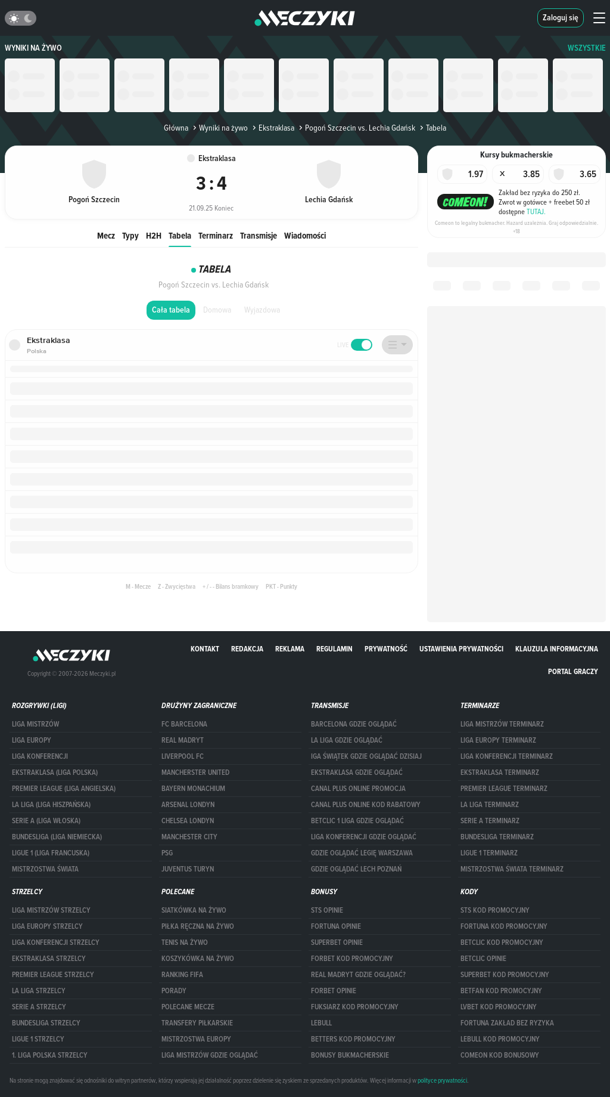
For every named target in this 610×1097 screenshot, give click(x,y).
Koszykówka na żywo (197, 958)
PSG (167, 853)
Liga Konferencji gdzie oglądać (363, 837)
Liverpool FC (182, 756)
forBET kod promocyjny (352, 958)
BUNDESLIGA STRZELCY (46, 1023)
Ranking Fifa (182, 974)
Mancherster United (195, 772)
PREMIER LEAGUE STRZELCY (53, 974)
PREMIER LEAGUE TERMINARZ (503, 788)
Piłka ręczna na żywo (197, 926)
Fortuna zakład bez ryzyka (507, 1023)
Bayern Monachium (193, 788)
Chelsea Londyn (187, 821)
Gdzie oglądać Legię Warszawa (362, 853)
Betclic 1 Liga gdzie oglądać (357, 821)
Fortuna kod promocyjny (503, 926)
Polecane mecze (187, 1007)
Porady (173, 991)
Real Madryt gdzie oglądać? (358, 974)
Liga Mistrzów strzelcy (51, 910)
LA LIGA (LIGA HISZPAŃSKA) (51, 804)
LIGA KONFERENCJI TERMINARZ (506, 756)
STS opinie (327, 910)
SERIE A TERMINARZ (489, 821)
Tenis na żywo (184, 942)
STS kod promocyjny (495, 910)
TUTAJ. (536, 211)
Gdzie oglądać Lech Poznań (356, 869)
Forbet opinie (333, 991)
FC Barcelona (184, 724)
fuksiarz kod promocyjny (355, 1007)
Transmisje (258, 235)
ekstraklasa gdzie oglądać (357, 772)
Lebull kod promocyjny (500, 1039)
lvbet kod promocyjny (498, 1007)
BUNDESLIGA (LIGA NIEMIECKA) (57, 837)
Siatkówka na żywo (193, 910)
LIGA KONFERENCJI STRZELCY (55, 942)
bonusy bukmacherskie (350, 1055)
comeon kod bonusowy (499, 1055)
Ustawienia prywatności (461, 648)
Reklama (289, 648)
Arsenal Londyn (187, 804)
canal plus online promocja (358, 788)
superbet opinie (337, 942)
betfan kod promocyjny (501, 991)
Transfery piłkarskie (197, 1023)
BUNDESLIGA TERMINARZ (497, 837)
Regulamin (334, 648)
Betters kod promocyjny (353, 1039)
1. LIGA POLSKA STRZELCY (50, 1055)
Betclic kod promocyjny (501, 942)
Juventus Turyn (187, 869)
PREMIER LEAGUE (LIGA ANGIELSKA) (64, 788)
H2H (153, 235)
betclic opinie (483, 958)
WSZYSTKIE (587, 48)
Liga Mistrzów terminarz (502, 724)
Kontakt (205, 648)
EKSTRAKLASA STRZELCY (49, 958)
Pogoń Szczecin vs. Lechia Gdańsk (356, 128)
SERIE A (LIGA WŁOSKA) (46, 821)
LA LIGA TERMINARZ (489, 804)
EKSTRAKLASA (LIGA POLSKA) (55, 772)
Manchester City (189, 837)
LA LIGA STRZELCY (39, 991)
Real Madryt (182, 740)
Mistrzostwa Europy (196, 1039)
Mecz (106, 235)
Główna (176, 128)
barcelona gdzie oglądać (354, 724)
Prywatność (386, 648)
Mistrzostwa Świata (45, 869)
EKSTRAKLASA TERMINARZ (499, 772)
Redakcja (247, 648)
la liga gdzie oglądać (346, 740)
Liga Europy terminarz (498, 740)
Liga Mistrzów (35, 724)
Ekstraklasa (272, 128)
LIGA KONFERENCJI (40, 756)
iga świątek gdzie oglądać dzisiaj (366, 756)
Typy (130, 235)
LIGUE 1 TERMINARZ (489, 853)
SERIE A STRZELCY (39, 1007)
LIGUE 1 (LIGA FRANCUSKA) (50, 853)
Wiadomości (305, 235)
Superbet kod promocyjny (504, 974)
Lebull (321, 1023)
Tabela (180, 235)
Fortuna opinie (336, 926)
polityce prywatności (442, 1080)
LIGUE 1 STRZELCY (38, 1039)
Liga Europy (31, 740)
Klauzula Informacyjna (556, 648)
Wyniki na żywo (33, 48)
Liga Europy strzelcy (47, 926)
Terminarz (215, 235)
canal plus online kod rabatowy (366, 804)
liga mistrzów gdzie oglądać (209, 1055)
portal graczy (573, 671)
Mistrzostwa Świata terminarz (512, 869)
